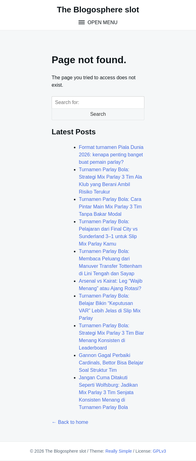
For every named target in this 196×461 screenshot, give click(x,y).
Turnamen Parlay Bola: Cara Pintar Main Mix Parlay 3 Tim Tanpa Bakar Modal (110, 207)
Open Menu (101, 22)
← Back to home (70, 422)
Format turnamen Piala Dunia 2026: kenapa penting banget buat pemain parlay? (111, 155)
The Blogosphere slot (98, 9)
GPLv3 (159, 451)
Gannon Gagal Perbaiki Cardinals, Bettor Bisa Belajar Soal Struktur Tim (111, 363)
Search (98, 114)
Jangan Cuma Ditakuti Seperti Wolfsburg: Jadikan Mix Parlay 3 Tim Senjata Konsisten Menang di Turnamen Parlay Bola (108, 392)
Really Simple (118, 451)
